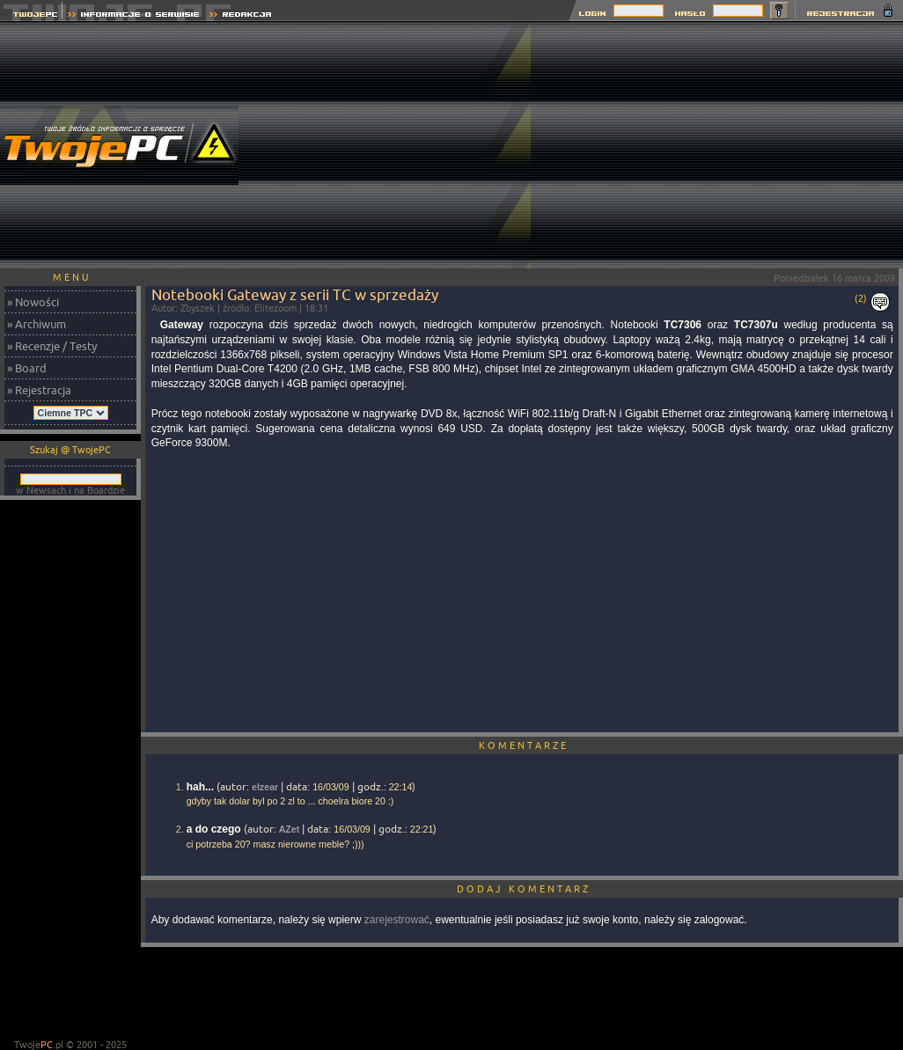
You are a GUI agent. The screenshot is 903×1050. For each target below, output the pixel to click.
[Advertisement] (717, 145)
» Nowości (33, 302)
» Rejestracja (39, 390)
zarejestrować (396, 920)
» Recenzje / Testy (52, 346)
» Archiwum (36, 324)
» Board (27, 368)
